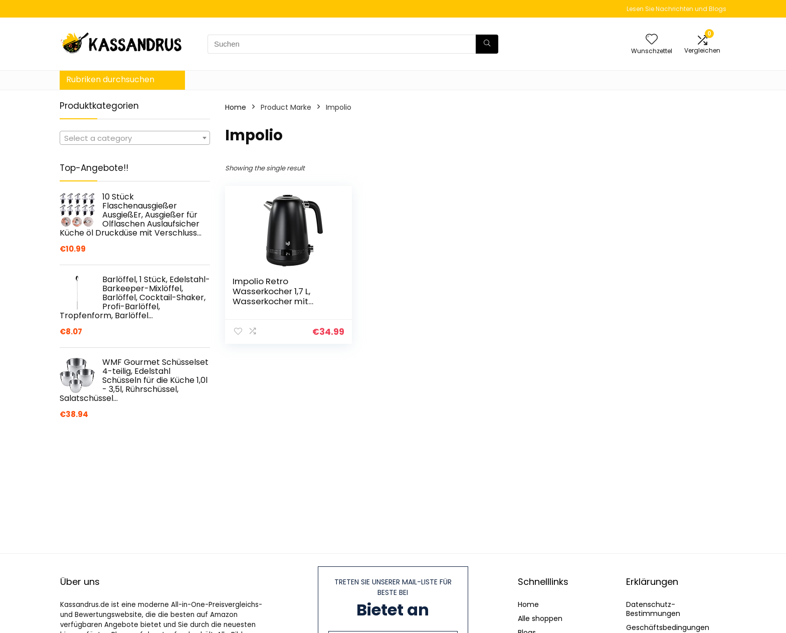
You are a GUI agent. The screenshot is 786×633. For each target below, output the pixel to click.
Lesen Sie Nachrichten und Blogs (676, 9)
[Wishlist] (652, 40)
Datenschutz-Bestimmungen (653, 608)
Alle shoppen (540, 618)
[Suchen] (487, 44)
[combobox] (135, 138)
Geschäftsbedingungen (667, 627)
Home (235, 107)
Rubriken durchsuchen (110, 79)
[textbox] (135, 138)
